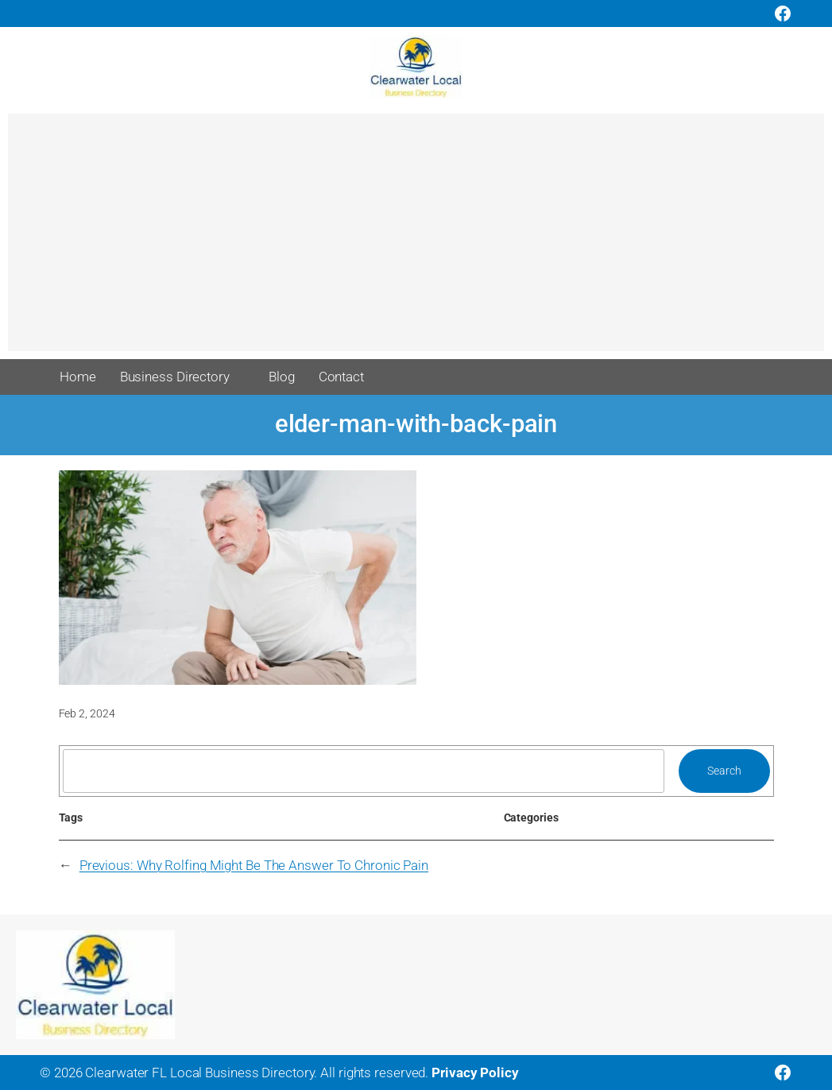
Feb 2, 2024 (87, 713)
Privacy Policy (475, 1072)
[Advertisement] (416, 240)
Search (724, 770)
